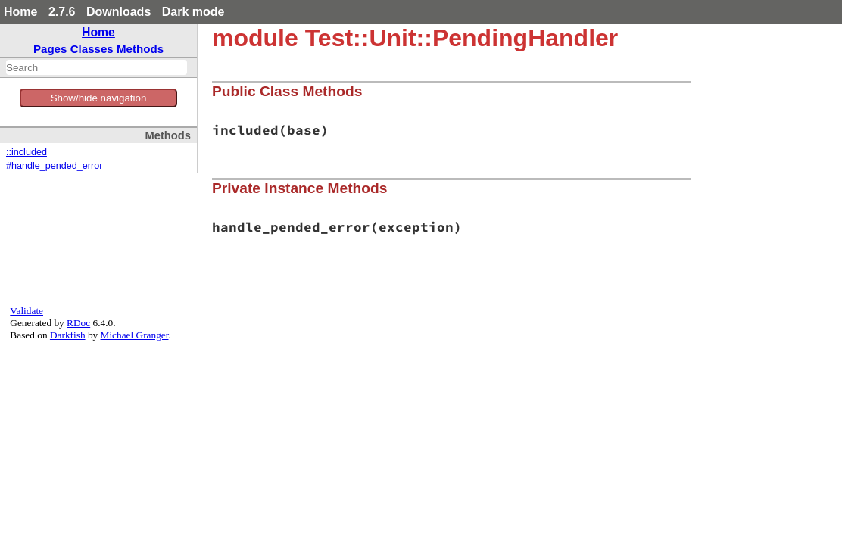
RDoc (78, 323)
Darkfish (68, 335)
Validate (26, 310)
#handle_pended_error (54, 165)
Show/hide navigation (99, 98)
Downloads (118, 11)
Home (20, 11)
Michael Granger (135, 335)
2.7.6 (62, 11)
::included (26, 152)
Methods (140, 48)
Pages (50, 48)
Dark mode (193, 11)
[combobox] (96, 67)
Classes (92, 48)
